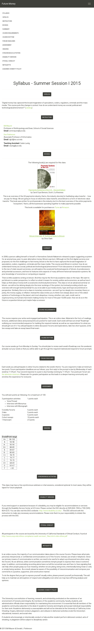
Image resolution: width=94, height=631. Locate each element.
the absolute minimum (11, 374)
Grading (5, 49)
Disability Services (9, 57)
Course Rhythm (8, 37)
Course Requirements (10, 33)
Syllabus (5, 13)
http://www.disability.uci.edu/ (50, 511)
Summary (6, 29)
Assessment (7, 45)
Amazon (65, 207)
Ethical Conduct (8, 61)
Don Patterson (9, 135)
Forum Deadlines (8, 41)
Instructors (7, 21)
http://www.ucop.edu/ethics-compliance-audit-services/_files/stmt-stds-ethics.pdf (34, 536)
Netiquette (6, 65)
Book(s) (5, 25)
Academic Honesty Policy (11, 69)
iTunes (57, 207)
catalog (29, 108)
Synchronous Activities (11, 53)
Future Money (9, 3)
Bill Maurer (8, 126)
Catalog (5, 17)
